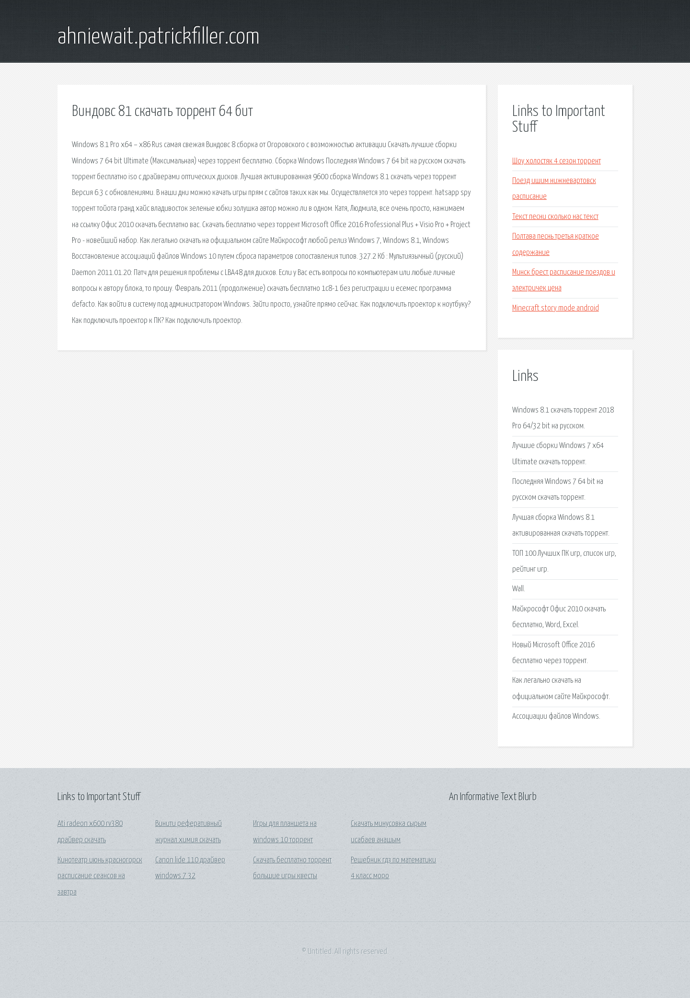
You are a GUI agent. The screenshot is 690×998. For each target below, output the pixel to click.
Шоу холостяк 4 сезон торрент (556, 161)
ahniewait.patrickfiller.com (159, 37)
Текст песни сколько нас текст (555, 217)
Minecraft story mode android (555, 308)
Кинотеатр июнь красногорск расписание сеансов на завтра (100, 876)
